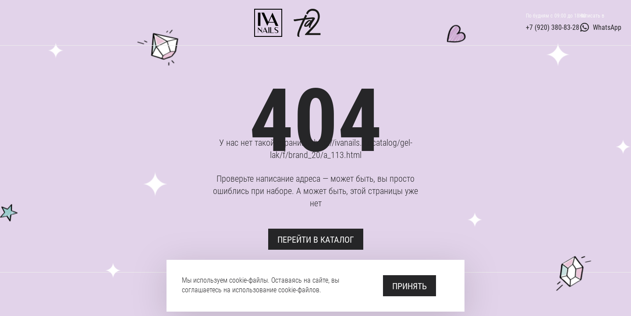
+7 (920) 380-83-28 (552, 27)
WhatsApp (600, 27)
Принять (409, 285)
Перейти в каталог (315, 239)
